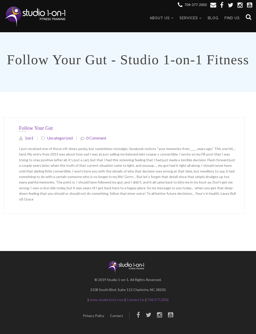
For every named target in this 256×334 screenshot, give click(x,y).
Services (189, 18)
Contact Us (135, 300)
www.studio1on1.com (107, 300)
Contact (116, 316)
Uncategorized (60, 138)
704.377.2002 (158, 300)
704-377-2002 (192, 5)
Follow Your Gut (36, 128)
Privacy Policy (93, 316)
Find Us (232, 18)
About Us (160, 18)
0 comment (93, 138)
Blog (213, 18)
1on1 (26, 138)
